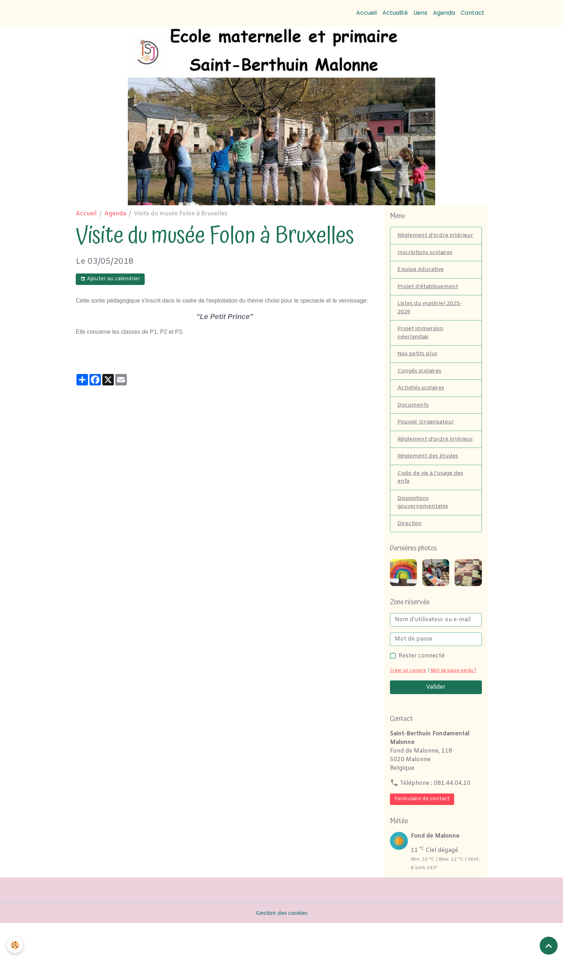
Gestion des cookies (281, 950)
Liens (420, 13)
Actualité (395, 13)
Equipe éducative (421, 279)
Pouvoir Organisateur (427, 437)
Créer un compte (409, 699)
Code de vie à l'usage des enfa (432, 503)
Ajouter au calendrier (110, 279)
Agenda (444, 13)
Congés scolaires (421, 384)
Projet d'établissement (429, 297)
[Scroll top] (549, 946)
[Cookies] (15, 945)
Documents (413, 419)
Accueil (366, 13)
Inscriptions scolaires (427, 262)
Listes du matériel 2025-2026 (431, 319)
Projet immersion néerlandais (421, 345)
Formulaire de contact (422, 835)
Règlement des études (428, 481)
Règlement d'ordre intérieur (423, 240)
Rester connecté (422, 684)
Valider (436, 723)
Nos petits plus (418, 367)
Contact (472, 13)
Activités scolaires (422, 402)
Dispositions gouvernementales (423, 529)
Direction (410, 551)
